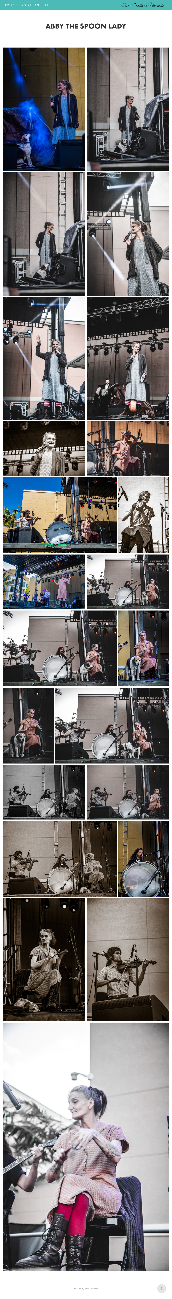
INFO (46, 5)
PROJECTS (11, 5)
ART (37, 5)
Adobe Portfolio (91, 1288)
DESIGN (26, 5)
